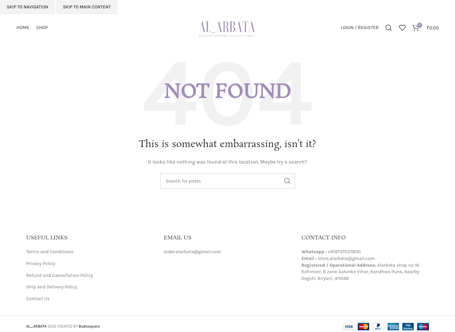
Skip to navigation (27, 6)
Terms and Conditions (50, 252)
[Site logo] (228, 27)
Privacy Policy (40, 263)
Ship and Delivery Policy (51, 287)
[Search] (389, 27)
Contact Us (38, 299)
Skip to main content (87, 6)
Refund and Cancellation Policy (59, 275)
